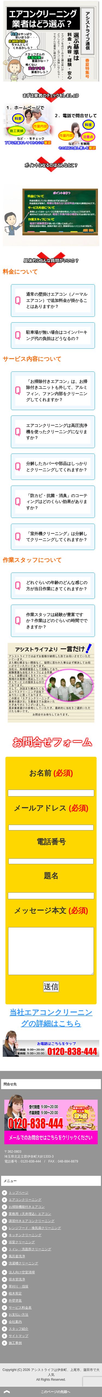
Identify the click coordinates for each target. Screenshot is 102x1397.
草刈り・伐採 (18, 1286)
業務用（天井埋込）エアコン (30, 1214)
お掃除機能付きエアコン (27, 1207)
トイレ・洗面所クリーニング (30, 1249)
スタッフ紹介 (18, 1329)
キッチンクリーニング (25, 1235)
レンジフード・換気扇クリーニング (35, 1228)
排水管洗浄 (17, 1279)
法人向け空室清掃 (22, 1272)
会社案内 (15, 1322)
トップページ (18, 1193)
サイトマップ (18, 1336)
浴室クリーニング (22, 1242)
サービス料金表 (20, 1308)
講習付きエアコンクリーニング (31, 1221)
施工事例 (15, 1343)
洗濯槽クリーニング (23, 1263)
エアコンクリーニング (25, 1200)
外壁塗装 (15, 1300)
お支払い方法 (18, 1315)
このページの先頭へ (55, 1392)
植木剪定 (15, 1293)
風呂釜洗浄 (17, 1256)
